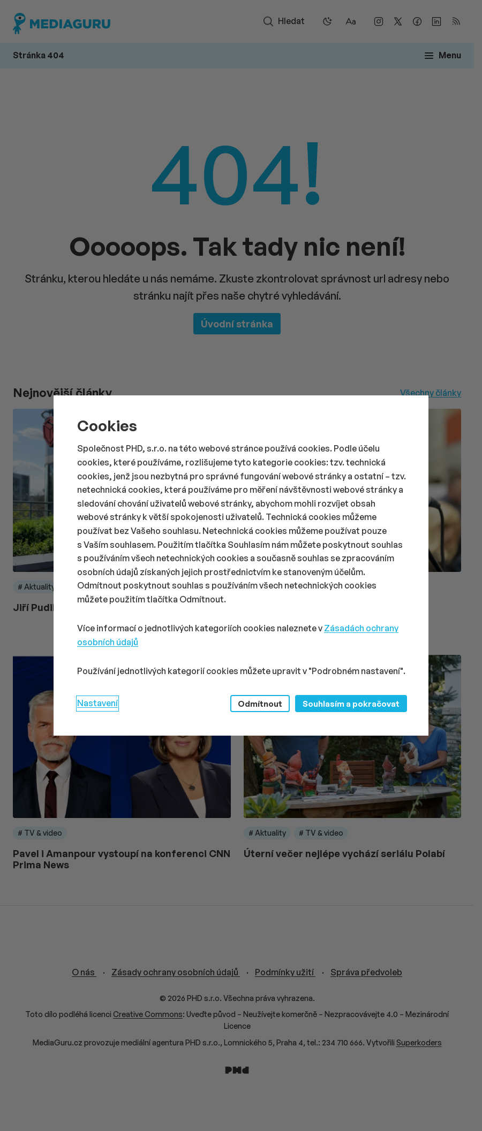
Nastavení (97, 703)
